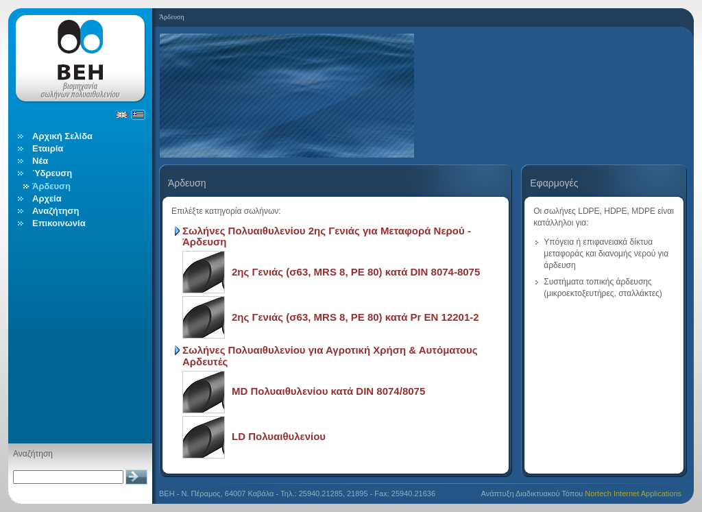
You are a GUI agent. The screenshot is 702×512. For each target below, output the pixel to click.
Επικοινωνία (59, 223)
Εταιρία (47, 148)
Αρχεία (47, 198)
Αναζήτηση (55, 211)
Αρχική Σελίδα (62, 136)
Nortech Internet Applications (633, 493)
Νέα (40, 161)
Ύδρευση (52, 173)
